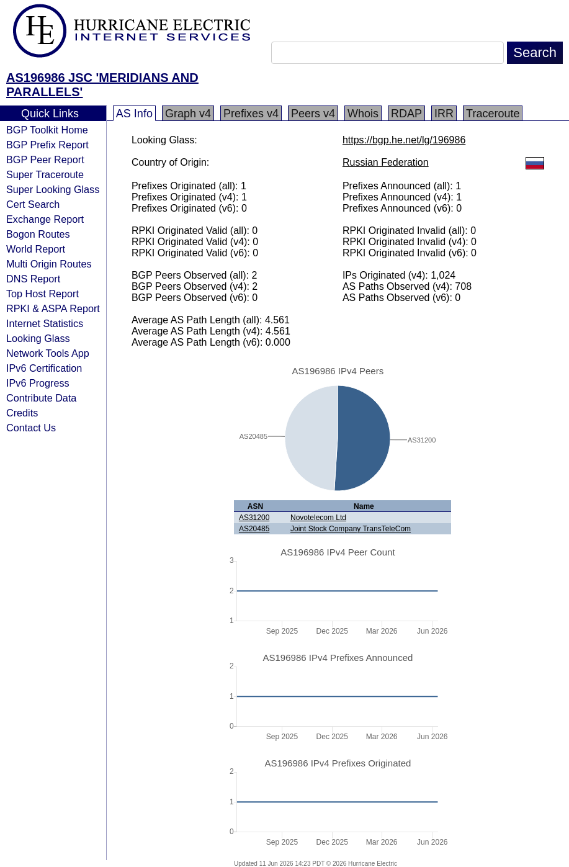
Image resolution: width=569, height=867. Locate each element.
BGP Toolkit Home (47, 129)
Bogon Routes (38, 234)
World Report (35, 248)
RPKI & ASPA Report (53, 308)
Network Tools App (47, 353)
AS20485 (254, 528)
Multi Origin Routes (49, 263)
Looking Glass (38, 338)
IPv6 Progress (37, 383)
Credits (22, 412)
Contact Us (31, 427)
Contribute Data (41, 397)
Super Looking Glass (52, 189)
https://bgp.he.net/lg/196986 (404, 140)
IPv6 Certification (44, 368)
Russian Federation (386, 162)
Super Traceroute (45, 174)
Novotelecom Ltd (318, 517)
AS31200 (254, 517)
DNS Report (33, 278)
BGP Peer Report (45, 159)
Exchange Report (45, 219)
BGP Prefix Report (47, 144)
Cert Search (33, 204)
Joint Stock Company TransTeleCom (350, 528)
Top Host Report (42, 293)
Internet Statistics (44, 323)
